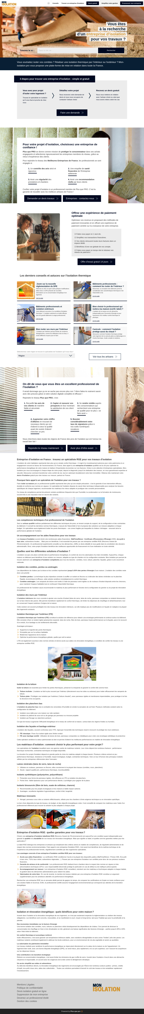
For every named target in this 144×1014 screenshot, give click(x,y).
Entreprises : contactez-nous (80, 198)
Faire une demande (70, 112)
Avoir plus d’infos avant (82, 448)
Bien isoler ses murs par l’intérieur (52, 329)
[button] (55, 3)
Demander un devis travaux (40, 198)
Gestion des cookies (27, 1001)
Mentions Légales (25, 984)
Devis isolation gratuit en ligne (32, 991)
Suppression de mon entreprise (32, 994)
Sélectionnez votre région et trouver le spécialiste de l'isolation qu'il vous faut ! (45, 352)
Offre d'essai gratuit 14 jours (94, 261)
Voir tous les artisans (103, 356)
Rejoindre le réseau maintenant (43, 448)
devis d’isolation (23, 475)
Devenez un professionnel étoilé (33, 998)
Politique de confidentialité (30, 988)
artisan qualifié (29, 523)
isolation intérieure (25, 598)
